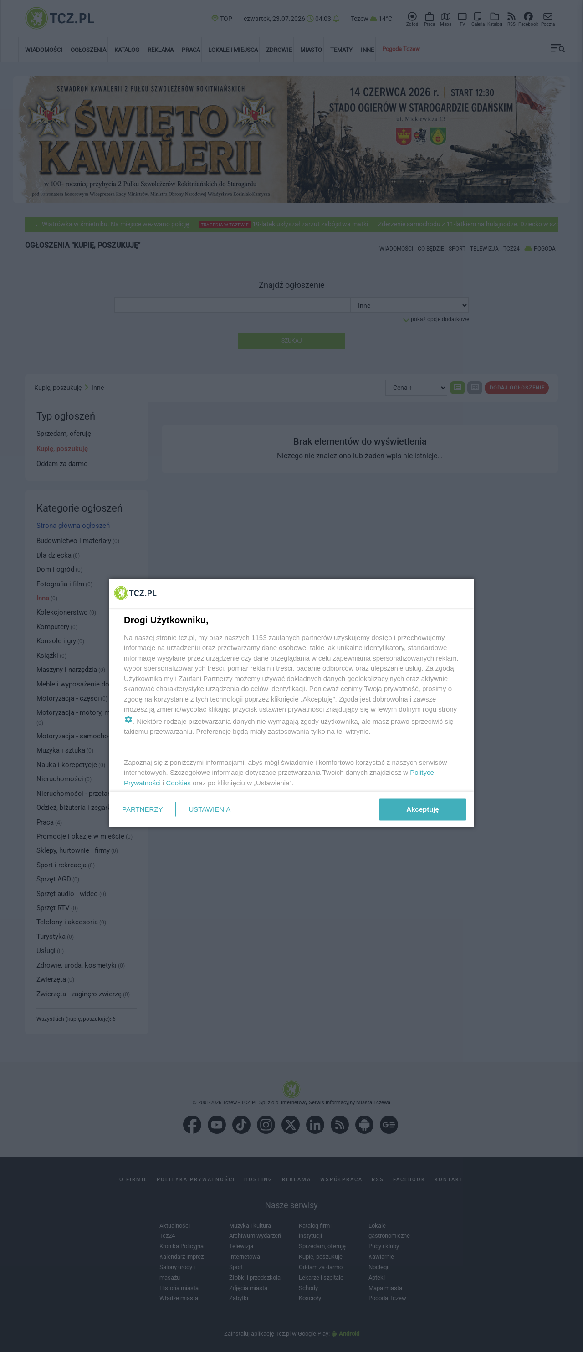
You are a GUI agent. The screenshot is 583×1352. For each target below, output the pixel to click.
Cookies (178, 782)
